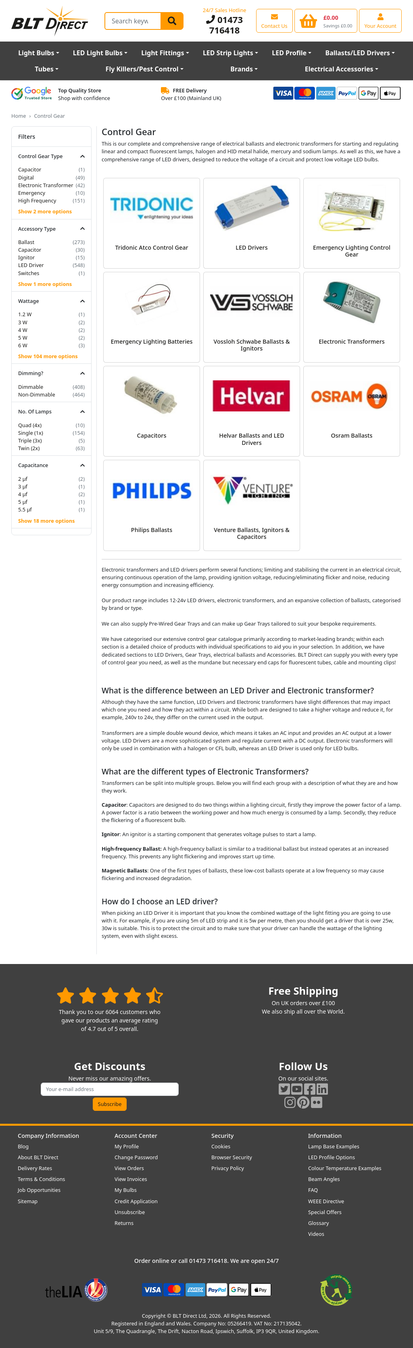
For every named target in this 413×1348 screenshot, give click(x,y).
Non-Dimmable (36, 394)
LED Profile (289, 52)
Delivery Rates (35, 1168)
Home (18, 115)
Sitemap (28, 1201)
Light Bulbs (36, 52)
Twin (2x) (29, 448)
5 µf (22, 501)
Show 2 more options (45, 211)
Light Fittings (162, 52)
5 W (22, 337)
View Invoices (131, 1179)
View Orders (129, 1168)
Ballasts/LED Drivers (357, 52)
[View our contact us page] (274, 20)
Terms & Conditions (41, 1179)
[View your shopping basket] (326, 20)
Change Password (136, 1157)
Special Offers (325, 1212)
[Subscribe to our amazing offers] (110, 1089)
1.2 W (24, 314)
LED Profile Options (331, 1157)
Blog (23, 1146)
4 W (22, 330)
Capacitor (29, 169)
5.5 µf (25, 509)
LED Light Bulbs (98, 52)
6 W (22, 345)
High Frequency (37, 200)
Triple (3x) (30, 440)
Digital (26, 177)
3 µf (22, 486)
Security (222, 1135)
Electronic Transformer (45, 185)
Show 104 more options (48, 356)
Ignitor (26, 257)
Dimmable (30, 386)
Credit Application (136, 1201)
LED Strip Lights (228, 52)
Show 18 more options (46, 520)
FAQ (313, 1190)
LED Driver (31, 265)
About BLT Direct (38, 1157)
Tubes (44, 69)
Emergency (31, 192)
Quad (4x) (30, 425)
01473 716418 (224, 24)
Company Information (48, 1135)
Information (325, 1135)
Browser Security (231, 1157)
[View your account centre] (380, 20)
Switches (28, 273)
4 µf (22, 494)
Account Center (136, 1135)
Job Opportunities (39, 1190)
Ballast (26, 242)
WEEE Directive (326, 1201)
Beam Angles (324, 1179)
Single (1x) (30, 432)
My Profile (127, 1146)
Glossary (318, 1223)
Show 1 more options (45, 284)
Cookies (220, 1146)
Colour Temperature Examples (345, 1168)
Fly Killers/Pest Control (142, 69)
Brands (241, 69)
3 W (22, 322)
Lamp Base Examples (333, 1146)
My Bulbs (126, 1190)
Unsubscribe (130, 1212)
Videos (316, 1233)
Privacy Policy (227, 1168)
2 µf (22, 478)
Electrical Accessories (339, 69)
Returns (124, 1223)
